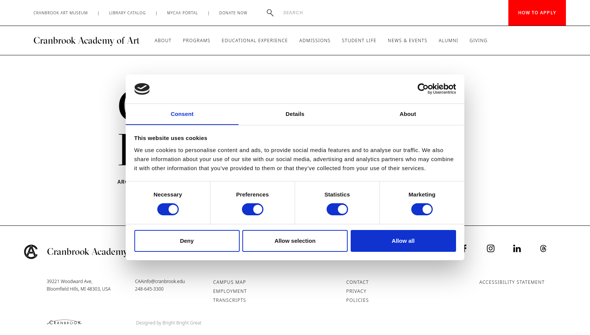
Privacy (356, 291)
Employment (230, 291)
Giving (479, 40)
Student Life (359, 40)
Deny (187, 241)
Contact (357, 282)
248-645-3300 (149, 289)
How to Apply (537, 12)
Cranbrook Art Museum (60, 12)
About (163, 40)
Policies (357, 300)
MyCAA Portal (182, 12)
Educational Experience (255, 40)
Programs (196, 40)
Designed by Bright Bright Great (169, 323)
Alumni (448, 40)
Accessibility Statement (512, 282)
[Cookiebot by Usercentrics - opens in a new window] (423, 88)
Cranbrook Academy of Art (86, 40)
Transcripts (229, 300)
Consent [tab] (182, 113)
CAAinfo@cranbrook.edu (160, 281)
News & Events (407, 40)
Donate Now (233, 12)
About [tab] (408, 113)
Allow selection (294, 241)
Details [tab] (295, 113)
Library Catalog (127, 12)
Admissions (314, 40)
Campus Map (229, 282)
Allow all (403, 241)
